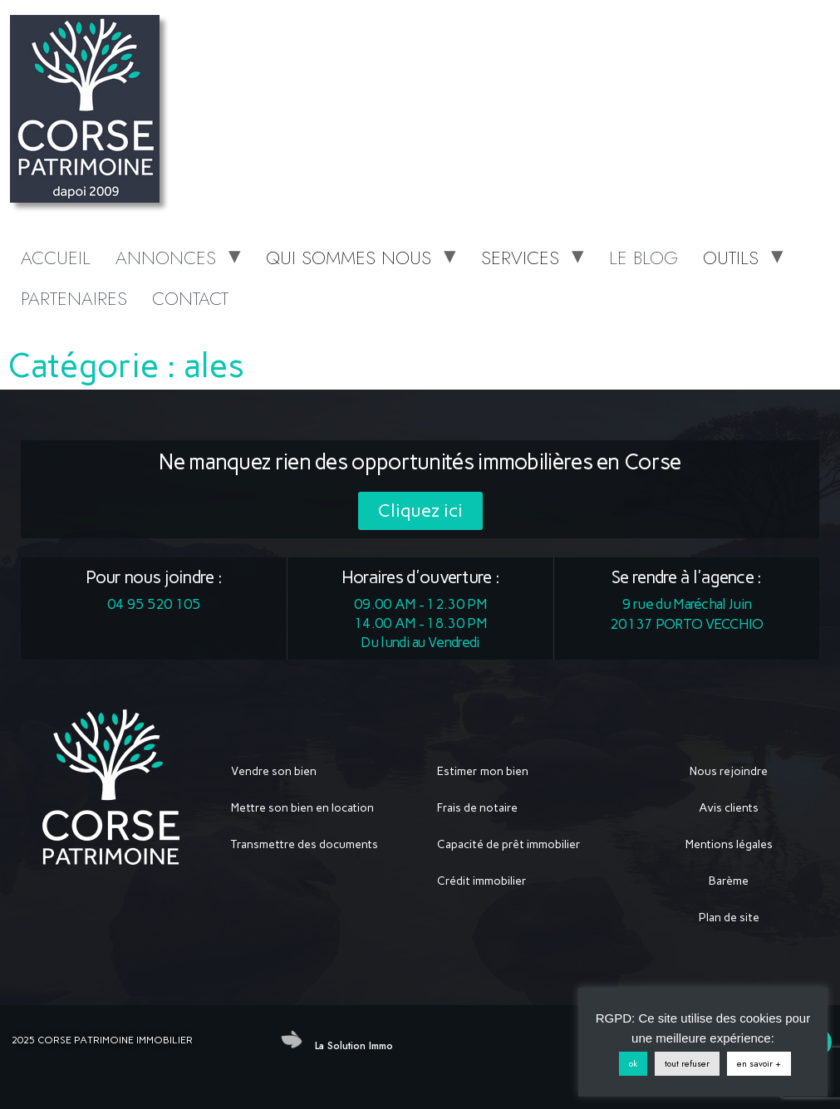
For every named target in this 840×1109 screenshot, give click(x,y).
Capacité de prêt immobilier (509, 844)
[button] (420, 511)
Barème (729, 881)
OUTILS (731, 257)
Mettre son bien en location (302, 808)
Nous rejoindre (729, 771)
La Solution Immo (354, 1045)
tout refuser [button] (687, 1063)
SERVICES (520, 257)
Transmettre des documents (304, 844)
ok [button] (633, 1063)
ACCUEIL (56, 257)
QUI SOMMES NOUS (348, 257)
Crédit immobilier (482, 881)
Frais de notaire (477, 808)
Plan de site (729, 917)
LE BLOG (643, 257)
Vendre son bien (274, 771)
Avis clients (729, 808)
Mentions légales (729, 844)
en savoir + (759, 1063)
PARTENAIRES (74, 298)
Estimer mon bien (482, 771)
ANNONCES (165, 257)
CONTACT (190, 298)
